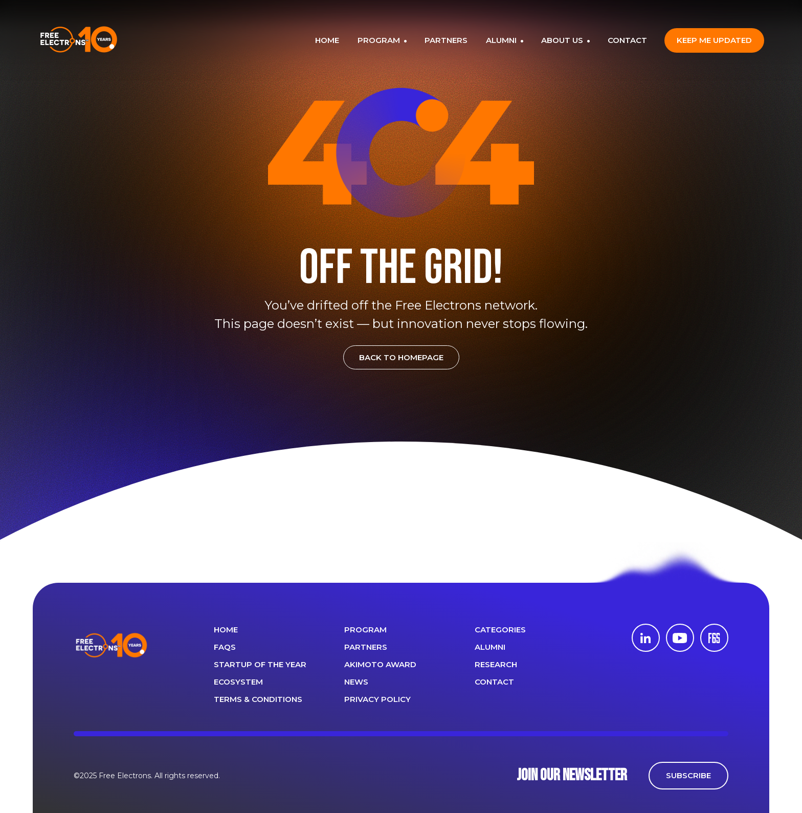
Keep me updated (714, 40)
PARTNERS (446, 40)
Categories (500, 629)
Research (496, 664)
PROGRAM (380, 40)
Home (226, 629)
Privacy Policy (377, 699)
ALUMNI (502, 40)
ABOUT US (563, 40)
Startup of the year (260, 664)
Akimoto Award (380, 664)
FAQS (225, 647)
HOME (327, 40)
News (356, 682)
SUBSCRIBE (688, 775)
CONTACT (627, 40)
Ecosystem (238, 682)
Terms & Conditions (258, 699)
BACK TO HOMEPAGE (401, 357)
